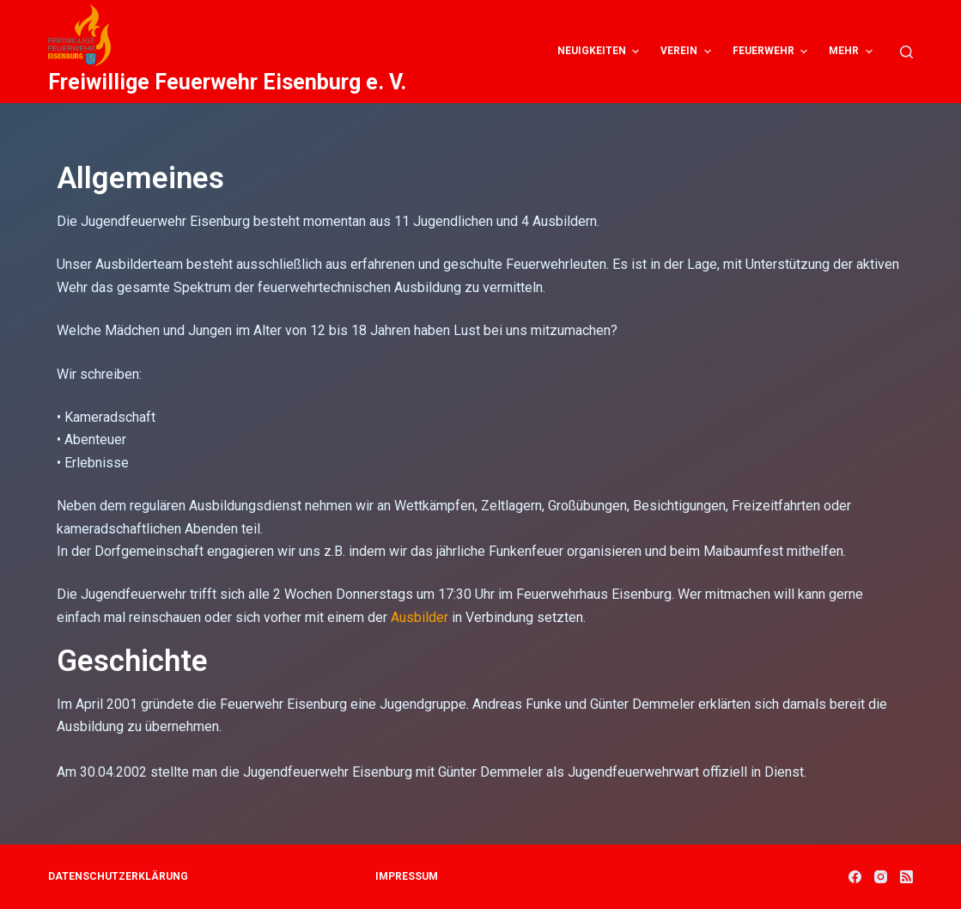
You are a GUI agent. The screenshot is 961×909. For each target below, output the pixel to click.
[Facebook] (854, 876)
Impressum (406, 876)
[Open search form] (906, 52)
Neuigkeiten (600, 51)
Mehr (852, 51)
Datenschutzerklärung (118, 876)
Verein (687, 51)
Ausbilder (419, 617)
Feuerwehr (772, 51)
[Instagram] (880, 876)
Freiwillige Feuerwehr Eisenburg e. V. (227, 82)
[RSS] (906, 876)
